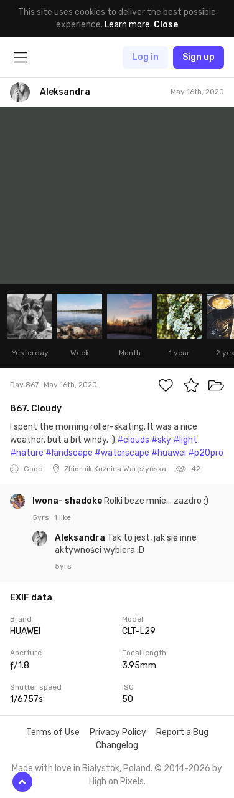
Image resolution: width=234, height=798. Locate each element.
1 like (62, 517)
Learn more (127, 24)
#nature (27, 453)
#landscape (69, 453)
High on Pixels (116, 781)
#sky (161, 440)
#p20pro (205, 453)
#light (185, 440)
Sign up (198, 57)
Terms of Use (53, 732)
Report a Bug (182, 732)
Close (166, 24)
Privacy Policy (118, 732)
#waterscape (122, 453)
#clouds (133, 440)
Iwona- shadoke (68, 501)
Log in (145, 57)
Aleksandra (81, 537)
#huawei (168, 453)
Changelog (117, 745)
